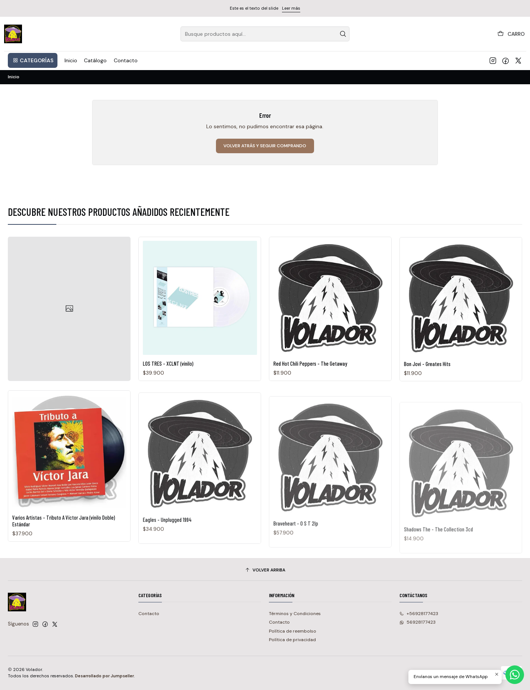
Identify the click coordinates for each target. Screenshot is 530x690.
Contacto (148, 614)
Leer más (291, 8)
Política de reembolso (292, 631)
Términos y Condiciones (295, 614)
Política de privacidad (292, 640)
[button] (32, 60)
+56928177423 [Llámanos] (418, 614)
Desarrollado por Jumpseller (104, 675)
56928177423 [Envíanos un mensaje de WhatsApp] (417, 622)
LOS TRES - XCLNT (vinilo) (168, 396)
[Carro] (511, 34)
